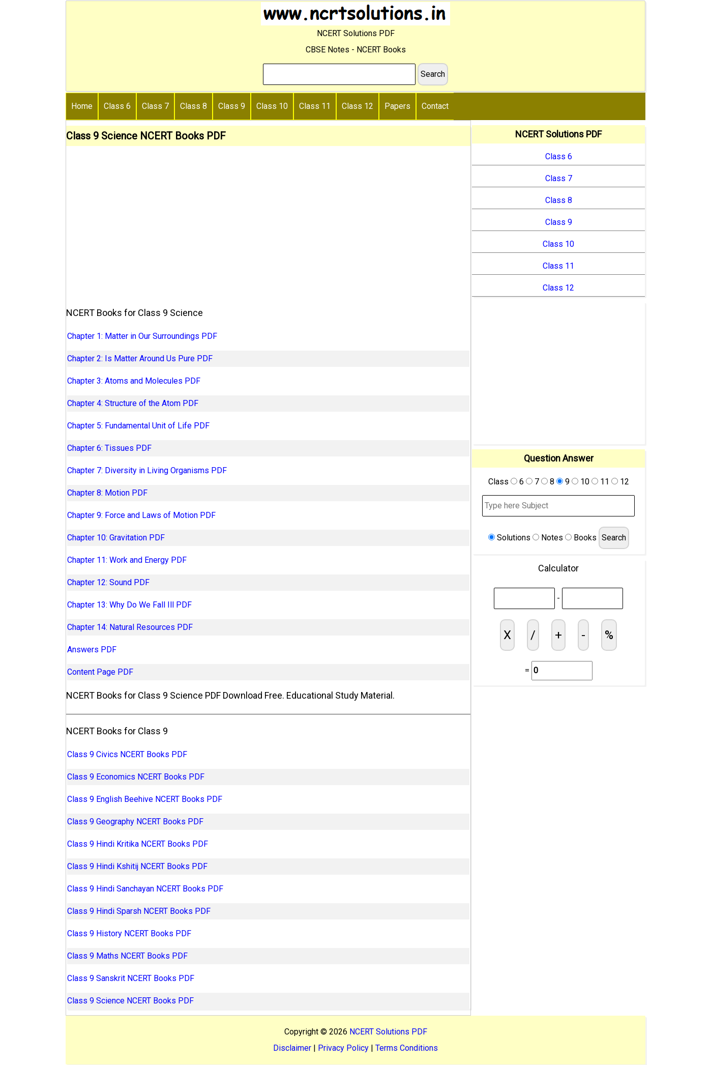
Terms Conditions (406, 1048)
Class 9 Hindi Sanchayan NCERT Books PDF (145, 889)
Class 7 (155, 106)
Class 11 (315, 106)
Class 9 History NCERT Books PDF (129, 933)
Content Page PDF (100, 672)
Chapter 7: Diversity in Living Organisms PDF (147, 470)
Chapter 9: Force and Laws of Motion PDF (141, 515)
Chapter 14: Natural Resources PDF (130, 627)
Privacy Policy (343, 1048)
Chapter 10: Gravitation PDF (116, 537)
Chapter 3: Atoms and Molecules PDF (133, 381)
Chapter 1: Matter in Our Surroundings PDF (142, 336)
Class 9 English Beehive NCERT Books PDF (144, 799)
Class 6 (117, 106)
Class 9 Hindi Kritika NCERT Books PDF (137, 844)
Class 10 (272, 106)
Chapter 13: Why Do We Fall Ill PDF (129, 605)
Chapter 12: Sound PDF (108, 582)
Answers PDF (91, 649)
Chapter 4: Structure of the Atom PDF (132, 403)
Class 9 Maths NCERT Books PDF (127, 956)
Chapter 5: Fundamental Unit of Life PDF (138, 425)
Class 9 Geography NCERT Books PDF (135, 821)
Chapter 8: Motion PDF (107, 493)
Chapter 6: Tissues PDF (109, 448)
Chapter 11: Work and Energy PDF (127, 560)
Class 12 (357, 106)
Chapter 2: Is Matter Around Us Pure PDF (140, 358)
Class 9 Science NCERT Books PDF (130, 1000)
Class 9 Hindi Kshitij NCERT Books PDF (137, 866)
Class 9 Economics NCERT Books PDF (135, 777)
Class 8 (193, 106)
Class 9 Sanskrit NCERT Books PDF (130, 978)
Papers (397, 106)
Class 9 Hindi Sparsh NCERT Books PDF (139, 911)
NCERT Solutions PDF (388, 1032)
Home (82, 106)
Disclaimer (292, 1048)
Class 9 (231, 106)
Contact (435, 106)
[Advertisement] (268, 222)
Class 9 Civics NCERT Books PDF (127, 754)
